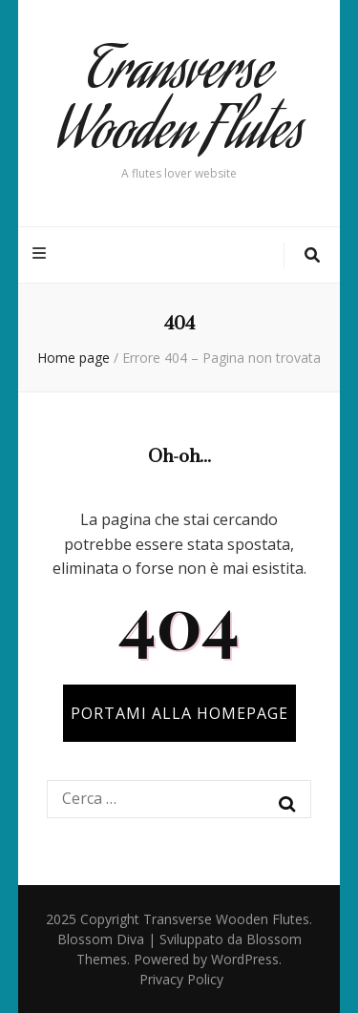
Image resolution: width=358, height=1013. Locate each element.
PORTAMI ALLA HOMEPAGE (179, 713)
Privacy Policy (181, 979)
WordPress (245, 959)
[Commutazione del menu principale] (41, 253)
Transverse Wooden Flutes (179, 106)
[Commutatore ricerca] (312, 255)
